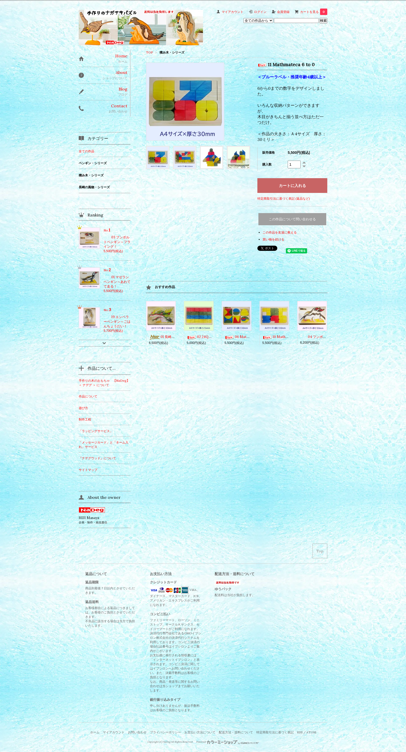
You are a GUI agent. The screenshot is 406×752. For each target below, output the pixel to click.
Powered (227, 741)
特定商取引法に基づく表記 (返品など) (283, 198)
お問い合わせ (137, 732)
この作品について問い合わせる (292, 219)
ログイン (260, 12)
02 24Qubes (201, 337)
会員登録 (283, 12)
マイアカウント (232, 12)
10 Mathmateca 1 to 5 (284, 337)
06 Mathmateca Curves (248, 337)
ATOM (311, 732)
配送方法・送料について (236, 732)
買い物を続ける (273, 239)
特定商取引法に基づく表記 (275, 732)
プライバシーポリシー (165, 732)
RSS (300, 732)
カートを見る (313, 12)
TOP (149, 52)
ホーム (94, 732)
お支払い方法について (199, 732)
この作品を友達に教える (280, 232)
